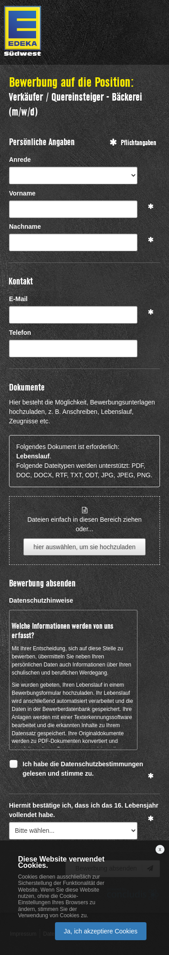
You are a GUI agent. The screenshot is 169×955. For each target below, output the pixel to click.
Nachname (25, 226)
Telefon (20, 332)
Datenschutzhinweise (41, 600)
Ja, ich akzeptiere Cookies (100, 931)
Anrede (20, 159)
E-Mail (18, 298)
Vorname (22, 193)
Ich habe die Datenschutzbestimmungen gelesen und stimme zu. (83, 768)
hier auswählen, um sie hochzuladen (84, 547)
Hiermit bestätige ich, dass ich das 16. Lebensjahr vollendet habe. (83, 810)
